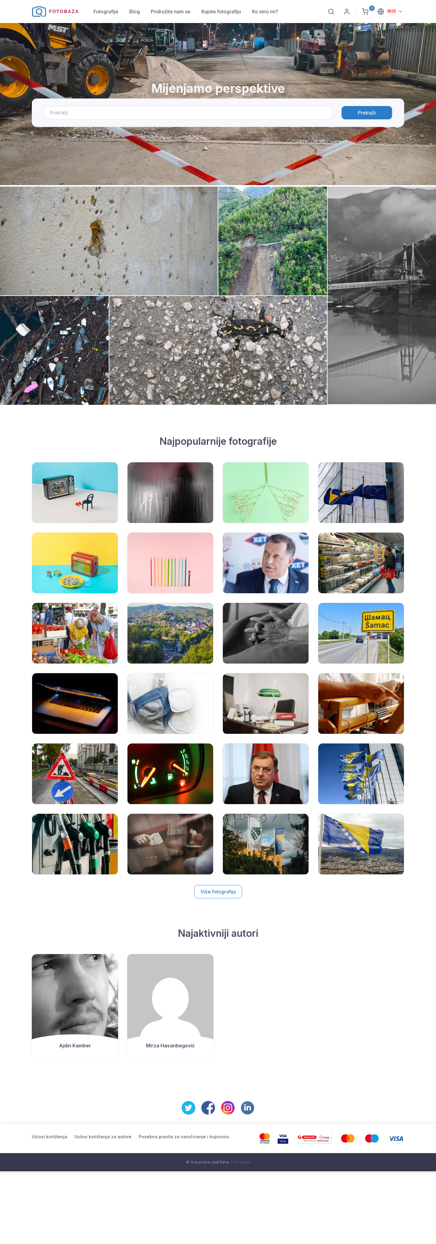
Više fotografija (218, 892)
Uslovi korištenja (49, 1136)
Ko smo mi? (265, 11)
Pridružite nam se (170, 11)
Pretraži (367, 113)
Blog (134, 11)
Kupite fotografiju (221, 11)
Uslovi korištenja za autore (102, 1136)
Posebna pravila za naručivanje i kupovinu (184, 1136)
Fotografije (106, 11)
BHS (392, 11)
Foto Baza (240, 1161)
